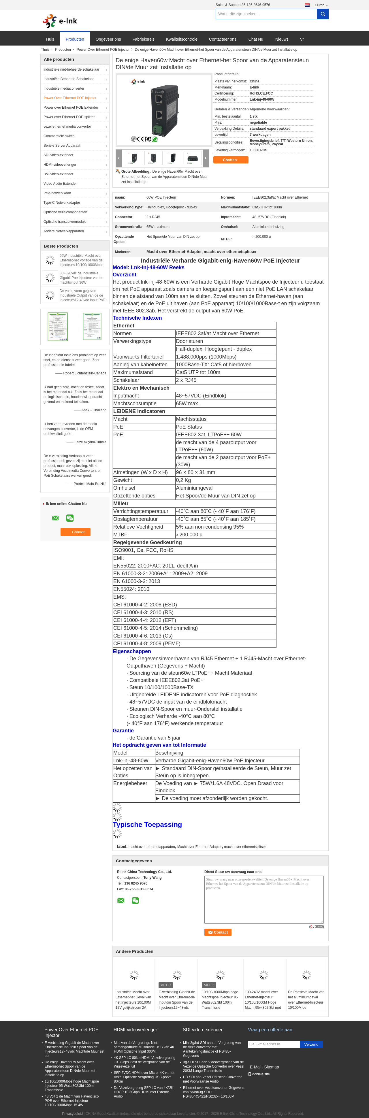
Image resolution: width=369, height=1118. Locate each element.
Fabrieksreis (144, 39)
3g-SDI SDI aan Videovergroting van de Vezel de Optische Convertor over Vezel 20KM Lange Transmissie (213, 1066)
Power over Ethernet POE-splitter (69, 117)
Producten (75, 39)
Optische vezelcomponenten (65, 212)
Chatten (234, 160)
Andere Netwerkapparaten (64, 231)
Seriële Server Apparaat (62, 146)
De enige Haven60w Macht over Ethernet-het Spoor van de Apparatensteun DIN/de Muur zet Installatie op (164, 176)
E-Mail (255, 1067)
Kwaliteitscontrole (181, 39)
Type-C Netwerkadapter (62, 203)
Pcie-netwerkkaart (57, 193)
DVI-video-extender (58, 174)
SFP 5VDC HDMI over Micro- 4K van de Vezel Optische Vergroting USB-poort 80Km (144, 1077)
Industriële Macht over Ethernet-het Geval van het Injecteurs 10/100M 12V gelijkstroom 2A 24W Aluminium (133, 1002)
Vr (302, 39)
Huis (50, 39)
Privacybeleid (72, 1114)
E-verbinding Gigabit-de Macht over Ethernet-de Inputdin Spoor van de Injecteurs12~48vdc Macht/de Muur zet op (177, 1002)
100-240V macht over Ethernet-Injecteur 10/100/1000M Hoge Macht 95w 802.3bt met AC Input (263, 1002)
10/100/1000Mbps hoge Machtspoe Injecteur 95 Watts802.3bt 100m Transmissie (220, 1000)
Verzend (311, 1044)
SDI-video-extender (58, 155)
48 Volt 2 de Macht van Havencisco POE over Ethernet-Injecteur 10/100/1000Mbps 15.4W (72, 1100)
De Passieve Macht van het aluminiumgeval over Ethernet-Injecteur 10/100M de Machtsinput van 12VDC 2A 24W (306, 1005)
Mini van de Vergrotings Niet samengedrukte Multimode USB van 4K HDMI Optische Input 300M (144, 1047)
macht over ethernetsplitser (245, 847)
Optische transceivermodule (65, 222)
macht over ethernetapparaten (152, 847)
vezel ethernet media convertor (67, 127)
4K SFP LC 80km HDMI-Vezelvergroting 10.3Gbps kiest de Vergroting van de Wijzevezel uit (144, 1062)
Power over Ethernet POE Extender (71, 107)
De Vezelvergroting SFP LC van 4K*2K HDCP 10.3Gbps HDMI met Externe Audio (144, 1092)
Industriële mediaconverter (64, 88)
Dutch (322, 5)
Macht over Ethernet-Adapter (199, 847)
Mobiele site (259, 1074)
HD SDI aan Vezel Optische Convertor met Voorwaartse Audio (212, 1079)
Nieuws (282, 39)
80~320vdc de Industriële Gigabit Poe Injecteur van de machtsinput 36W (81, 277)
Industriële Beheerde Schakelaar (69, 79)
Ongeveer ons (108, 39)
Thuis (45, 50)
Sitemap (271, 1067)
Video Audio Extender (60, 184)
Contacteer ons (222, 39)
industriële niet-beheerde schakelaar (71, 69)
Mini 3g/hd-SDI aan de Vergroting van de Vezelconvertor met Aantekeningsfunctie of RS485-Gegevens (212, 1049)
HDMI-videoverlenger (60, 165)
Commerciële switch (59, 136)
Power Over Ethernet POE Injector (103, 50)
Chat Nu (255, 39)
